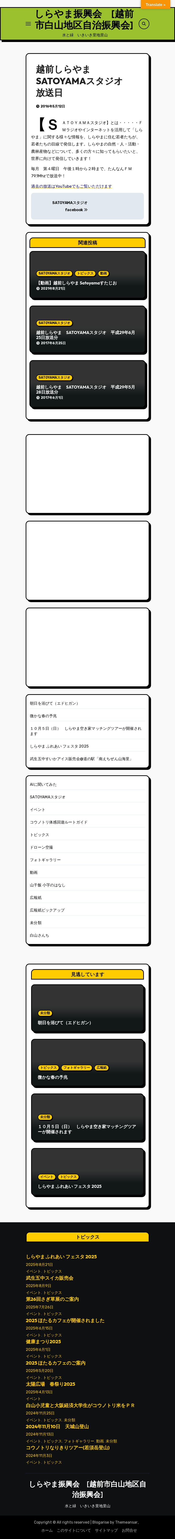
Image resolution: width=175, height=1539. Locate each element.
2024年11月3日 (39, 1455)
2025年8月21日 (39, 1264)
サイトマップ (106, 1530)
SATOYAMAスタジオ (54, 273)
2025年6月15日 (39, 1328)
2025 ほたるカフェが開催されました (65, 1320)
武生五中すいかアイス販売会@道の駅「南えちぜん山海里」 (81, 759)
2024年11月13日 (40, 1434)
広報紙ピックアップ (47, 910)
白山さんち (39, 935)
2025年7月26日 (39, 1307)
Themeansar (126, 1522)
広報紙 (36, 897)
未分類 (36, 923)
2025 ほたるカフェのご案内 (55, 1363)
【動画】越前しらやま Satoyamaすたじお (76, 283)
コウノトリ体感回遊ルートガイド (59, 822)
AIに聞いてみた (43, 784)
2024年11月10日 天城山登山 (57, 1426)
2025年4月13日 (39, 1392)
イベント (37, 809)
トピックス (85, 273)
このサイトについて (74, 1530)
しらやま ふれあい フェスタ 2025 (59, 746)
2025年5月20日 (39, 1370)
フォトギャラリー (45, 860)
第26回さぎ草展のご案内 (52, 1299)
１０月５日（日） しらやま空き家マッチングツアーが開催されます (87, 1129)
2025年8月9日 (38, 1286)
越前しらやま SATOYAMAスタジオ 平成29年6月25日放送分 (85, 335)
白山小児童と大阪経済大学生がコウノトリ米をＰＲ (80, 1405)
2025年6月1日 (38, 1349)
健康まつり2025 (43, 1341)
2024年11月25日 (40, 1413)
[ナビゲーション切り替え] (28, 23)
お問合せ (129, 1530)
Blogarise (100, 1522)
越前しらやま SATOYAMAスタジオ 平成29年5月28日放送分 (85, 389)
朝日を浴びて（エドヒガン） (55, 703)
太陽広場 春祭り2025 (50, 1384)
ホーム (47, 1530)
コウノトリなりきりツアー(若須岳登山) (67, 1448)
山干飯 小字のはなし (48, 885)
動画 (103, 273)
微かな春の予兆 (43, 716)
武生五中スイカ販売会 (49, 1278)
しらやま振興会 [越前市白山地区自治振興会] (84, 19)
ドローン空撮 (41, 847)
